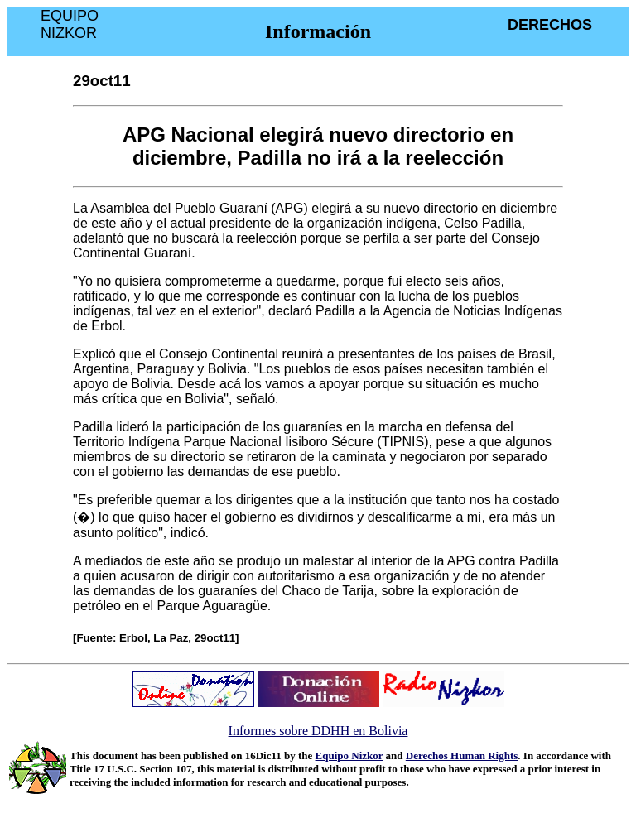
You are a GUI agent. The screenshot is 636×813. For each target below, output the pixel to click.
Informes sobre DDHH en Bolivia (318, 731)
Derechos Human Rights (462, 755)
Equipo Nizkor (349, 755)
